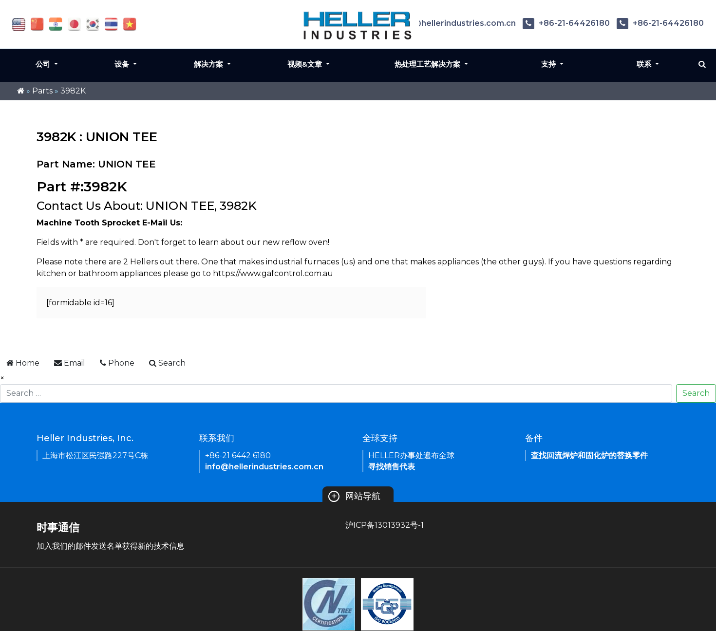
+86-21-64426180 (566, 23)
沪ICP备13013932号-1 (384, 525)
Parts (42, 90)
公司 (44, 64)
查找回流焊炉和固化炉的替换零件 (589, 455)
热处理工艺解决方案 (428, 64)
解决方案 (209, 64)
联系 (645, 64)
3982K (73, 90)
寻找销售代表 (391, 466)
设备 (122, 64)
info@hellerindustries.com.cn (449, 23)
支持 (549, 64)
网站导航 (354, 496)
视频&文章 (305, 64)
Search (696, 393)
